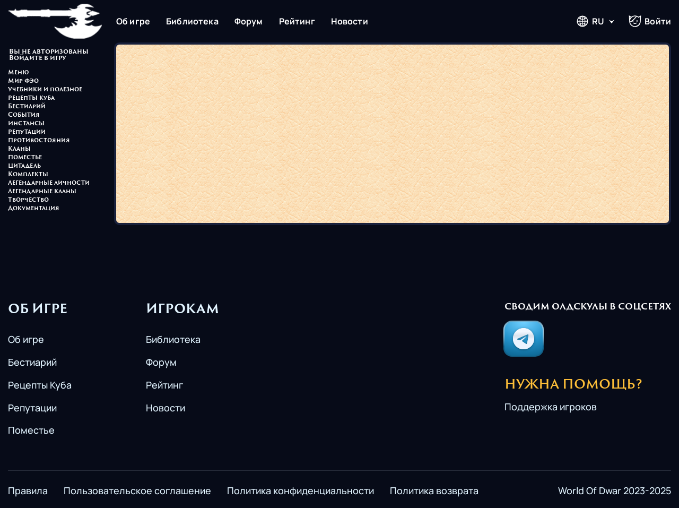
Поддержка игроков (550, 406)
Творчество (28, 200)
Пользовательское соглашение (137, 490)
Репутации (27, 132)
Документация (33, 209)
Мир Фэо (23, 81)
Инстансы (26, 124)
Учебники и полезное (45, 90)
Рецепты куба (31, 98)
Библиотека (192, 21)
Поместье (25, 158)
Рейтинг (297, 21)
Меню (18, 73)
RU (590, 21)
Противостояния (39, 141)
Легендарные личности (49, 183)
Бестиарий (27, 107)
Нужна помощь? (573, 385)
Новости (349, 21)
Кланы (19, 149)
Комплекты (28, 175)
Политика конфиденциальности (300, 490)
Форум (248, 21)
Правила (28, 490)
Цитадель (24, 166)
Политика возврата (434, 490)
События (24, 115)
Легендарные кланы (42, 192)
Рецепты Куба (40, 384)
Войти (650, 21)
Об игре (133, 21)
